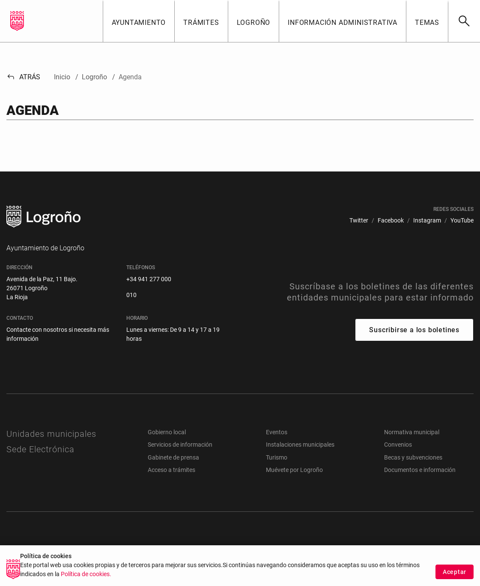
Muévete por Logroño (294, 469)
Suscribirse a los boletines (414, 330)
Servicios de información (180, 444)
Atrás (23, 77)
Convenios (398, 444)
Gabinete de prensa (173, 457)
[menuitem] (358, 220)
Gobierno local (167, 432)
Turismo (276, 457)
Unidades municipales (51, 434)
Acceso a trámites (171, 469)
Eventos (276, 432)
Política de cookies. (86, 576)
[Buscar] (464, 21)
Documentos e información (420, 469)
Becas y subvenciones (413, 457)
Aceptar (454, 574)
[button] (139, 21)
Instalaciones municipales (300, 444)
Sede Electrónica (40, 449)
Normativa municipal (411, 432)
